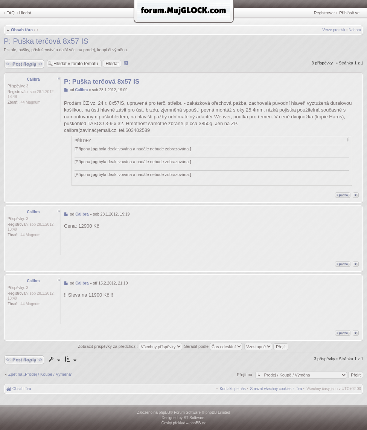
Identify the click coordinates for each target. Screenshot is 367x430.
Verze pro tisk (334, 30)
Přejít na (245, 374)
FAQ (10, 13)
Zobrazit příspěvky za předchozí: (130, 346)
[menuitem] (276, 389)
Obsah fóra (22, 30)
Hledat (25, 13)
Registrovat (324, 13)
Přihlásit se (349, 13)
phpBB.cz (197, 423)
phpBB (164, 412)
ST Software (194, 418)
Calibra (33, 79)
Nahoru (355, 30)
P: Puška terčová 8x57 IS (46, 41)
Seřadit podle (213, 346)
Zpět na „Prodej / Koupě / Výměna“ (40, 374)
